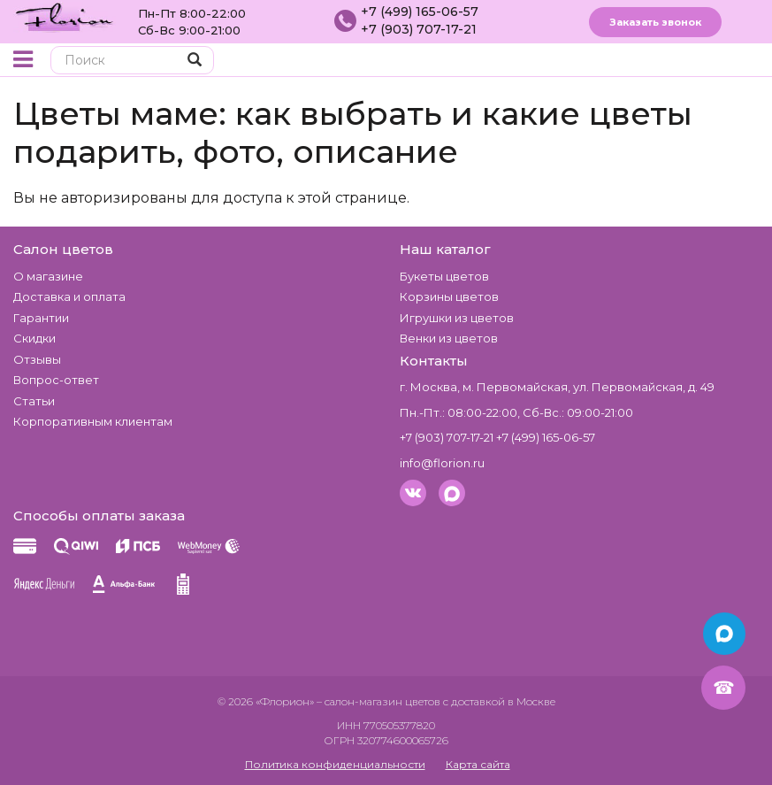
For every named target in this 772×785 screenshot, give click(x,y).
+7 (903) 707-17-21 (419, 29)
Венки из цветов (449, 338)
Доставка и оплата (69, 296)
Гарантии (41, 318)
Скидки (34, 338)
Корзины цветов (449, 296)
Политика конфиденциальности (335, 764)
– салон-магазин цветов (378, 701)
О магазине (48, 276)
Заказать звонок (655, 22)
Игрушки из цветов (457, 318)
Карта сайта (478, 764)
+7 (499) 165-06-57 (419, 11)
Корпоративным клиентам (92, 421)
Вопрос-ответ (56, 380)
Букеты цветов (444, 276)
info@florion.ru (442, 463)
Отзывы (37, 359)
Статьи (34, 401)
